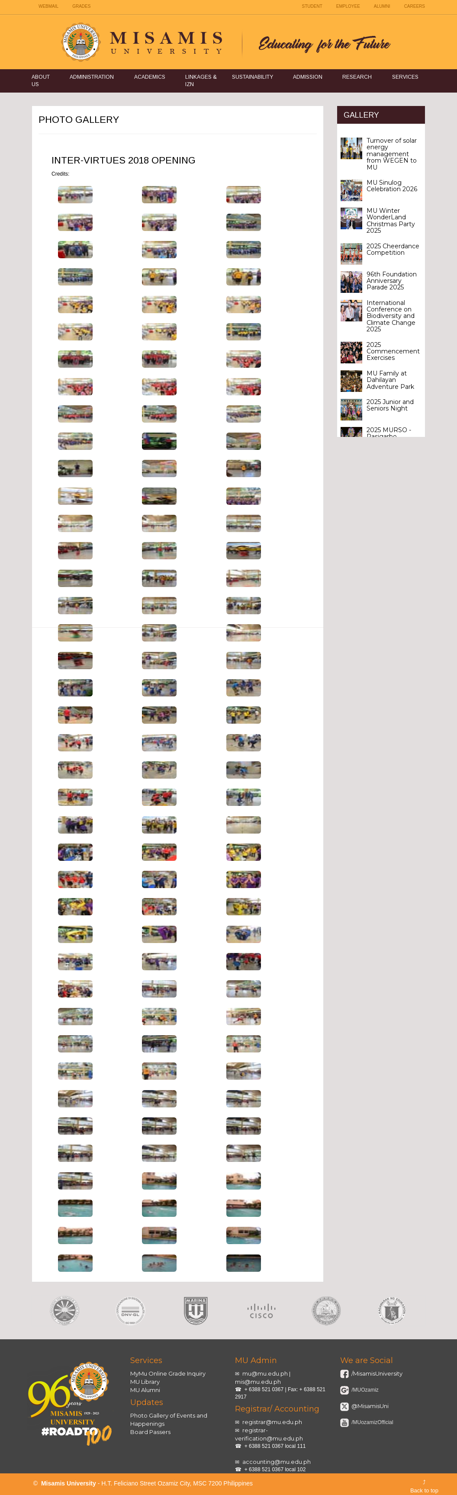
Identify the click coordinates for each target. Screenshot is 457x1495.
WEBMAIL (48, 6)
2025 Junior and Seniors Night (390, 405)
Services (405, 77)
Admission (307, 77)
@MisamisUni (369, 1405)
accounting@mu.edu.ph (276, 1461)
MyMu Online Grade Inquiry (168, 1373)
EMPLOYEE (348, 6)
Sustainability (252, 77)
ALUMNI (382, 6)
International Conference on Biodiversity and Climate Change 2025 (391, 316)
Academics (149, 77)
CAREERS (414, 6)
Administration (92, 77)
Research (357, 77)
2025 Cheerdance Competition (393, 249)
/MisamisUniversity (376, 1373)
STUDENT (312, 6)
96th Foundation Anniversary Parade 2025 (392, 281)
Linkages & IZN (201, 80)
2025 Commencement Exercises (393, 351)
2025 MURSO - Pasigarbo (389, 433)
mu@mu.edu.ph (265, 1373)
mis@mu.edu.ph (258, 1381)
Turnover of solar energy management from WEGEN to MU (392, 154)
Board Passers (150, 1431)
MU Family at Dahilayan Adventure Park (390, 380)
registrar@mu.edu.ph (272, 1421)
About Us (41, 80)
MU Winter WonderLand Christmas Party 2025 (391, 220)
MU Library (145, 1381)
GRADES (81, 6)
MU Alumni (145, 1389)
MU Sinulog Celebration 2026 (392, 186)
